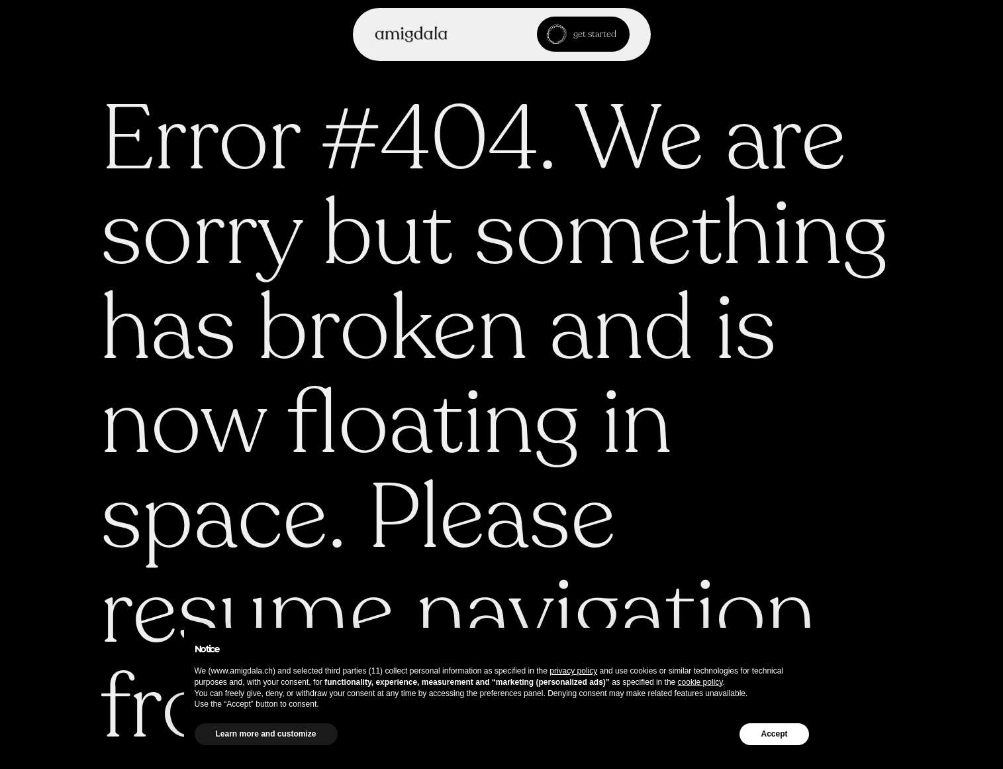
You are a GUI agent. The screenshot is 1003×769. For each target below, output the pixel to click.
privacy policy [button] (573, 671)
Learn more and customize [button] (266, 734)
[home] (411, 34)
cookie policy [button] (700, 682)
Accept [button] (774, 734)
